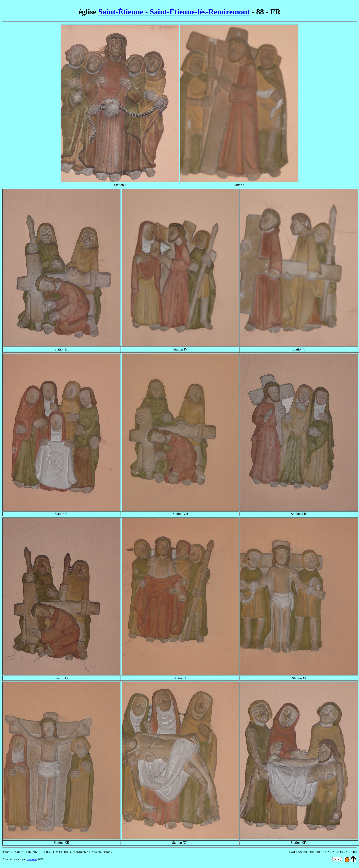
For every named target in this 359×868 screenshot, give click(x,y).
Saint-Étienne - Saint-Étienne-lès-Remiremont (174, 12)
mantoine (32, 859)
